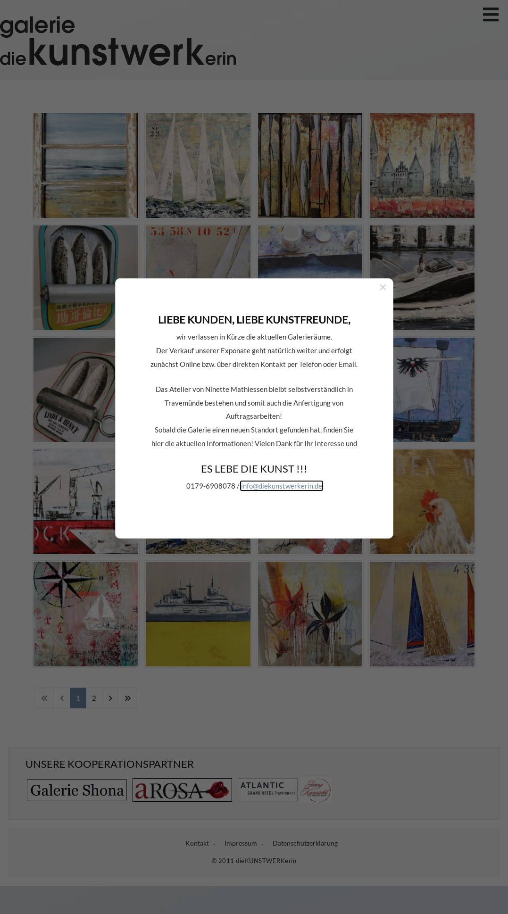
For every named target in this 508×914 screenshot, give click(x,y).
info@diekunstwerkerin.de (281, 455)
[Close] (383, 257)
